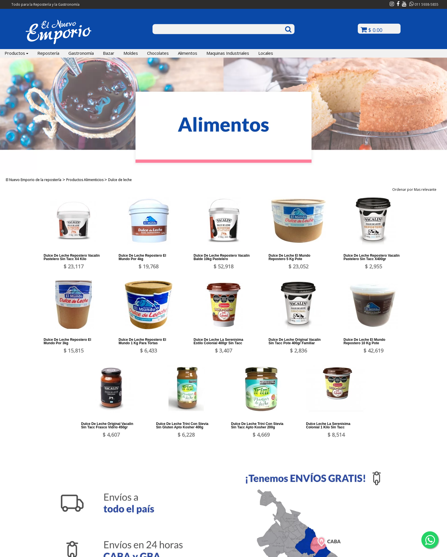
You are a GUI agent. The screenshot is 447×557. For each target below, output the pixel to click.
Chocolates (158, 53)
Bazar (108, 53)
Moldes (130, 53)
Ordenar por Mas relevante (416, 189)
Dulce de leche (120, 179)
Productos (16, 53)
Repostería (48, 53)
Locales (265, 53)
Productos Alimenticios (85, 179)
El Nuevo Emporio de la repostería (33, 179)
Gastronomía (81, 53)
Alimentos (187, 53)
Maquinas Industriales (227, 53)
